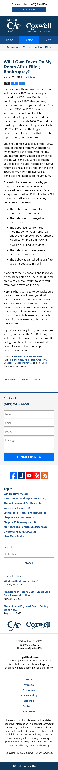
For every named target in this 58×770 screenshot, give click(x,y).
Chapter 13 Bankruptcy (20, 522)
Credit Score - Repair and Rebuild (25, 512)
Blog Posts (29, 711)
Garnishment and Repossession (25, 498)
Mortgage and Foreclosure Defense (26, 527)
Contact (29, 40)
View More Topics (14, 536)
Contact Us (29, 706)
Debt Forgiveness (23, 362)
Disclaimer (29, 690)
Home (9, 40)
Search (29, 563)
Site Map (29, 700)
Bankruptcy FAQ (16, 493)
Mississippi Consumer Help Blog (29, 26)
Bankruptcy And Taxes (23, 359)
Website (29, 684)
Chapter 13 (41, 359)
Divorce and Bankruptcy (20, 531)
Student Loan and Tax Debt (28, 356)
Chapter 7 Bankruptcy (19, 517)
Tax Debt (42, 362)
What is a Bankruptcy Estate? (21, 581)
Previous (10, 379)
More (48, 40)
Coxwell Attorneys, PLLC (39, 752)
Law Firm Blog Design (29, 766)
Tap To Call (29, 9)
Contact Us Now (29, 457)
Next (37, 379)
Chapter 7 (9, 362)
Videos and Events (17, 508)
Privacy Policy (29, 695)
